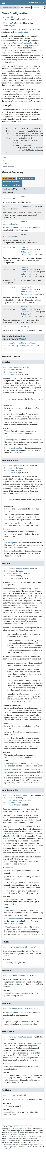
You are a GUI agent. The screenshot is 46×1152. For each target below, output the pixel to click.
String (34, 206)
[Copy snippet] (39, 126)
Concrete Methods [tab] (12, 185)
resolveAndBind (27, 287)
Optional (6, 206)
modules (24, 222)
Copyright (5, 1140)
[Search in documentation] (38, 7)
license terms (33, 1144)
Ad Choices (5, 1148)
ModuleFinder (27, 250)
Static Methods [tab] (26, 178)
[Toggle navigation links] (3, 2)
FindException (10, 440)
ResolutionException (13, 448)
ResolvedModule (10, 209)
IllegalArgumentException (16, 775)
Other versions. (19, 1135)
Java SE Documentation (16, 1129)
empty (23, 196)
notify (15, 346)
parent (34, 215)
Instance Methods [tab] (11, 182)
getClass (31, 343)
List (4, 234)
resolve (24, 247)
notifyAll (24, 346)
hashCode (6, 346)
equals (12, 343)
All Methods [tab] (9, 178)
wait (33, 346)
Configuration (25, 7)
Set (4, 222)
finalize (21, 343)
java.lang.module (9, 7)
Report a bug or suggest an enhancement (16, 1125)
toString (25, 327)
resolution (36, 30)
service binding (21, 32)
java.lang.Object (8, 17)
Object (12, 26)
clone (5, 343)
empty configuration (16, 984)
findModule (26, 206)
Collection (26, 254)
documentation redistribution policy (17, 1146)
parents (24, 234)
